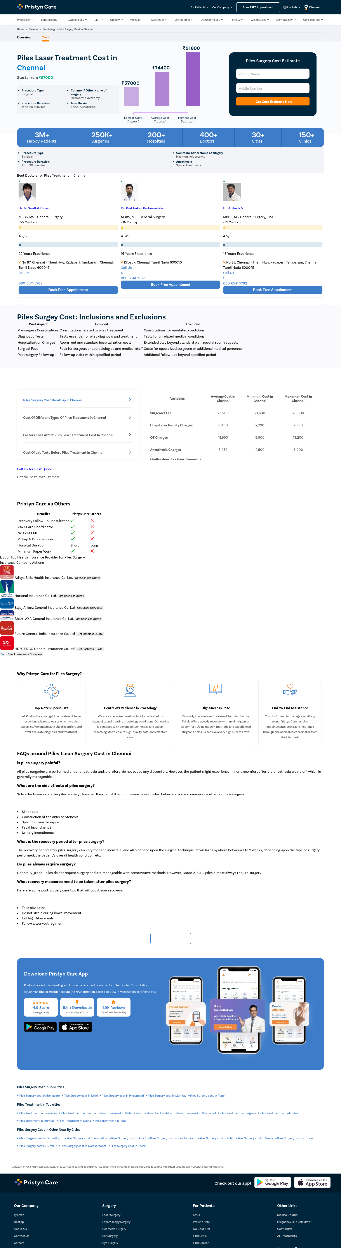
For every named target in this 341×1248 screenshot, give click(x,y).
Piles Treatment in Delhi (116, 1113)
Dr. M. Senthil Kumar (34, 208)
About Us (20, 1229)
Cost (45, 37)
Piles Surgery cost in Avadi (128, 1138)
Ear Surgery (110, 1236)
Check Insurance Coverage (25, 654)
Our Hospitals (311, 19)
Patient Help (201, 1222)
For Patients (197, 7)
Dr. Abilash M (233, 208)
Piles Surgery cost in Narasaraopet (83, 1146)
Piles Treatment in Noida (74, 1120)
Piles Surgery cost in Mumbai (167, 1095)
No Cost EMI (201, 1229)
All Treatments (287, 1236)
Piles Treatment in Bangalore (38, 1113)
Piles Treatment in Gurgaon (238, 1113)
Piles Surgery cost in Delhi (81, 1095)
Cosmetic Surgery (114, 1229)
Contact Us (22, 1236)
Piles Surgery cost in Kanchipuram (172, 1138)
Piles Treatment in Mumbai (36, 1120)
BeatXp (19, 1222)
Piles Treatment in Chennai (78, 1113)
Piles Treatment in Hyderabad (279, 1113)
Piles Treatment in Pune (110, 1120)
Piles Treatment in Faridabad (154, 1113)
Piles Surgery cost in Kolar (216, 1138)
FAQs (196, 1215)
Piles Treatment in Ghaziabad (196, 1113)
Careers (19, 1243)
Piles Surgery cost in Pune (207, 1095)
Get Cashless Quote (87, 577)
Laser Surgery (111, 1215)
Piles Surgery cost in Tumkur (38, 1146)
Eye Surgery (110, 1243)
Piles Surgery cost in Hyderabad (123, 1095)
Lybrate (19, 1215)
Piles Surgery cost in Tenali (128, 1146)
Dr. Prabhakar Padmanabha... (143, 208)
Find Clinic (200, 1236)
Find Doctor (201, 1243)
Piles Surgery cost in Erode (295, 1138)
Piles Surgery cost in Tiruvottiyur (41, 1138)
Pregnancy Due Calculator (294, 1222)
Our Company (221, 7)
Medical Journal (287, 1215)
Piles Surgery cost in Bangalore (39, 1095)
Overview (24, 37)
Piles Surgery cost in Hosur (255, 1138)
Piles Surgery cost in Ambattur (86, 1138)
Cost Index (284, 1229)
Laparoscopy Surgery (116, 1222)
